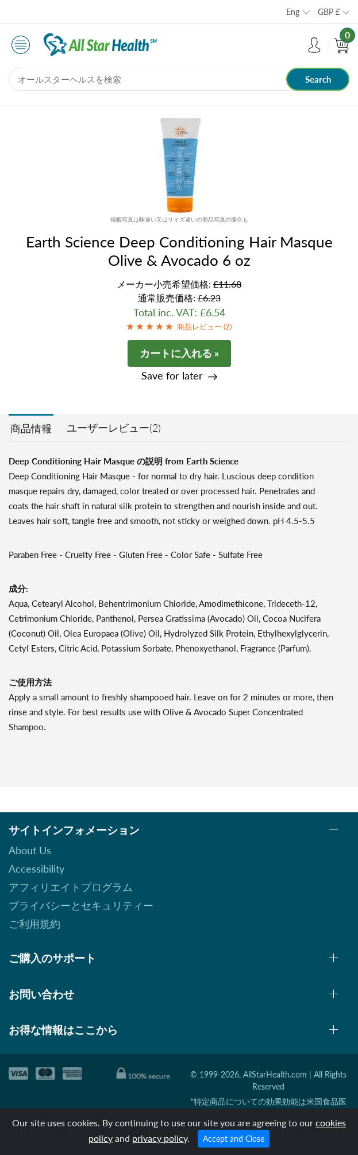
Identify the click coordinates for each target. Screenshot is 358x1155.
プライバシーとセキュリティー (81, 905)
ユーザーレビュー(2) (114, 427)
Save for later (172, 376)
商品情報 (31, 428)
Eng (292, 12)
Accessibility (36, 868)
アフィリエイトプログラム (71, 887)
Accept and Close (233, 1139)
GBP (329, 12)
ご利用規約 (34, 923)
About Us (30, 850)
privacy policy (159, 1138)
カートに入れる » (179, 353)
